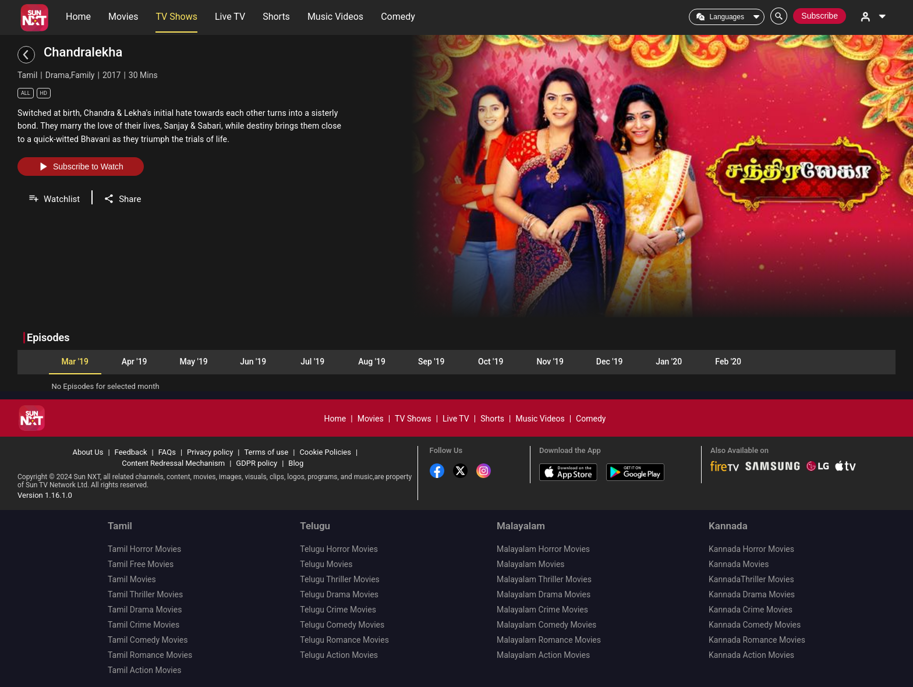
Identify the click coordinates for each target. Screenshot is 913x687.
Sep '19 (431, 361)
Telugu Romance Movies (344, 639)
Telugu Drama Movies (339, 594)
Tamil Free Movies (141, 564)
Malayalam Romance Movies (549, 639)
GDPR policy (256, 463)
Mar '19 (74, 361)
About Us (87, 452)
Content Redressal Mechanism (173, 463)
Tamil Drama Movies (145, 609)
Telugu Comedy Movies (342, 624)
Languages (727, 17)
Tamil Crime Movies (143, 624)
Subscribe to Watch (80, 166)
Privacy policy (210, 452)
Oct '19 (490, 361)
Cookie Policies (325, 452)
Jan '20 (669, 361)
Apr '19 (134, 361)
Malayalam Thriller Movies (544, 579)
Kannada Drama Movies (752, 594)
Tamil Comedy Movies (147, 639)
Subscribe (819, 15)
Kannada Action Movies (751, 655)
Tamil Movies (132, 579)
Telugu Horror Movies (339, 549)
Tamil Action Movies (144, 670)
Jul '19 (312, 361)
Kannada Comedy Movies (755, 624)
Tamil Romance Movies (150, 655)
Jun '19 (253, 361)
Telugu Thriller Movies (340, 579)
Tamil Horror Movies (144, 549)
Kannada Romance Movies (757, 639)
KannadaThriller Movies (751, 579)
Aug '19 (371, 361)
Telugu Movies (326, 564)
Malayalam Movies (531, 564)
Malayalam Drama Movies (543, 594)
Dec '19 (609, 361)
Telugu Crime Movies (338, 609)
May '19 (194, 361)
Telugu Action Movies (339, 655)
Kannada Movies (739, 564)
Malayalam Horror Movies (543, 549)
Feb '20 (728, 361)
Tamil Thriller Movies (145, 594)
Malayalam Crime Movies (542, 609)
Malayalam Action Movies (543, 655)
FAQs (167, 452)
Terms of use (266, 452)
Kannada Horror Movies (751, 549)
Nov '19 (549, 361)
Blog (295, 463)
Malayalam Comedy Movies (546, 624)
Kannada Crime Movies (750, 609)
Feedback (131, 452)
